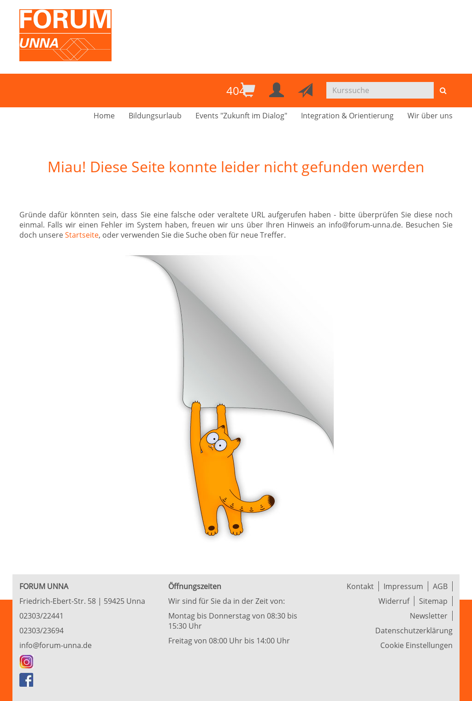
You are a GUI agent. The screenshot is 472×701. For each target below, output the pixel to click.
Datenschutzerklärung (414, 630)
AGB (440, 586)
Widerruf (393, 601)
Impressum (403, 586)
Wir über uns (430, 116)
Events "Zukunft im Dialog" (241, 116)
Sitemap (433, 601)
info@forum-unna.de (55, 645)
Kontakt (360, 586)
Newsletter (429, 616)
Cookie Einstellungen (416, 645)
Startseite (82, 235)
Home (104, 116)
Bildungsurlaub (155, 116)
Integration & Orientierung (347, 116)
